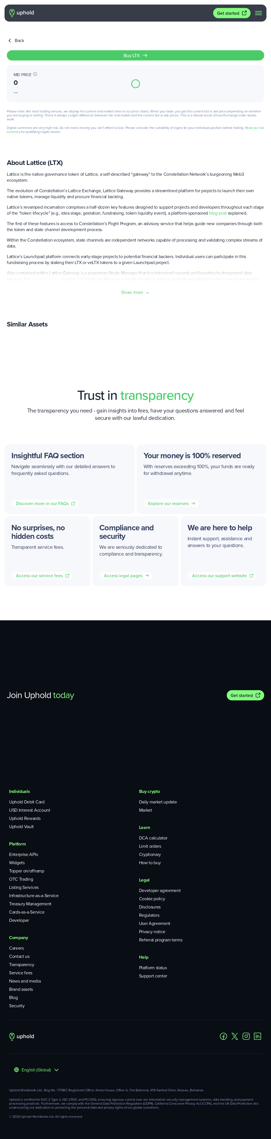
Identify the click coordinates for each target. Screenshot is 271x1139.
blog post (218, 213)
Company (18, 937)
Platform (17, 844)
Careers (16, 948)
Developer (19, 920)
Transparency (21, 964)
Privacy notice (152, 931)
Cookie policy (152, 898)
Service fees (20, 973)
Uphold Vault (21, 826)
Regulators (149, 915)
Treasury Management (30, 904)
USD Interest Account (29, 810)
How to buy (150, 862)
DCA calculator (153, 838)
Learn (144, 827)
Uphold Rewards (25, 818)
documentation (45, 279)
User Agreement (155, 923)
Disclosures (150, 907)
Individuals (19, 791)
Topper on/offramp (26, 871)
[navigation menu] (258, 13)
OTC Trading (21, 879)
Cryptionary (150, 854)
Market (145, 810)
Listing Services (24, 887)
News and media (25, 981)
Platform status (153, 967)
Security (16, 1005)
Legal (144, 880)
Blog (13, 997)
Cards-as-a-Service (26, 912)
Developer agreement (160, 890)
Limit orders (150, 846)
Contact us (19, 956)
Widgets (17, 862)
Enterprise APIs (23, 854)
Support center (153, 976)
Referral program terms (160, 940)
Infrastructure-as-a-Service (33, 895)
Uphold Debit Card (27, 802)
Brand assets (21, 989)
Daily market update (158, 802)
